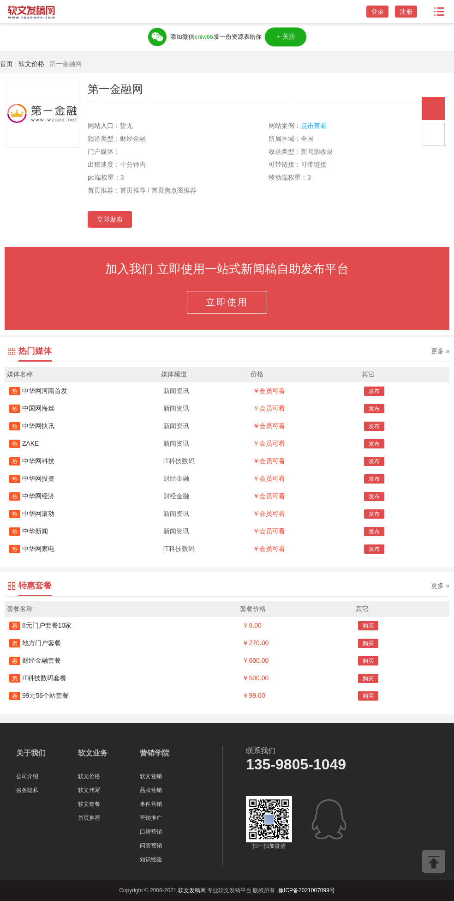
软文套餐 (89, 804)
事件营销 (151, 804)
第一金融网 (65, 63)
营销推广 (151, 818)
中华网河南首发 (38, 390)
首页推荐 (89, 818)
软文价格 (31, 63)
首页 (6, 63)
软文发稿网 (192, 890)
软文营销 (151, 776)
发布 (374, 391)
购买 (368, 626)
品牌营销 (151, 790)
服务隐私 (27, 790)
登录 (377, 11)
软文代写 (89, 790)
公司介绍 (27, 776)
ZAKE (24, 443)
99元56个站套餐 (39, 695)
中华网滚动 (31, 513)
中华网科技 (31, 461)
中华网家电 (31, 548)
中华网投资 (31, 478)
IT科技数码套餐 (37, 678)
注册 (406, 11)
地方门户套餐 (35, 643)
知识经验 (151, 859)
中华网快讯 (31, 425)
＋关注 (285, 37)
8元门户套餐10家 (40, 625)
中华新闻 (28, 531)
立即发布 (110, 219)
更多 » (440, 351)
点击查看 (314, 125)
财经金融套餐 (35, 660)
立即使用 (227, 302)
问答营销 (151, 845)
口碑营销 (151, 831)
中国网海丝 (31, 408)
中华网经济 (31, 496)
